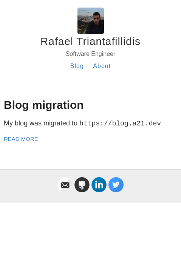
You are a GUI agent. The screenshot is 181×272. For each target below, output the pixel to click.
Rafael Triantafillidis (90, 41)
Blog (77, 66)
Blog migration (44, 105)
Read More (21, 139)
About (102, 66)
